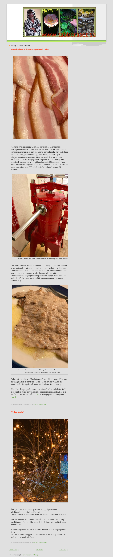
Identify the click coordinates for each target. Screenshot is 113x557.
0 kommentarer (42, 404)
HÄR (37, 394)
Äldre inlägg (63, 550)
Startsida (39, 550)
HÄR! (13, 397)
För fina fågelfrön (18, 412)
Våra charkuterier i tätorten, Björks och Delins (30, 49)
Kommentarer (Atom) (30, 555)
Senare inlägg (14, 550)
